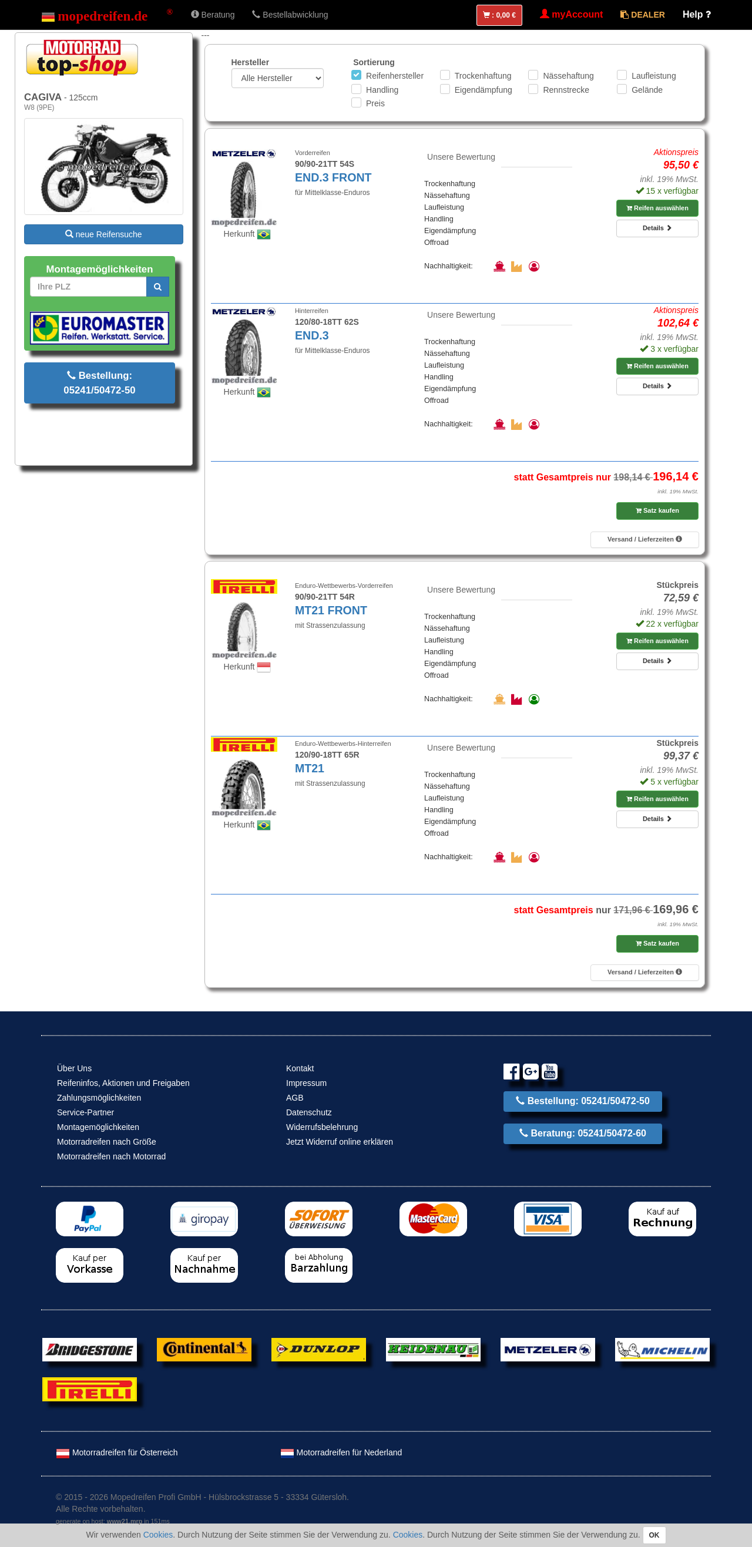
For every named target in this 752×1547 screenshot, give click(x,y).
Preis (375, 103)
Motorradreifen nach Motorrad (111, 1156)
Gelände (647, 90)
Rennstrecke (566, 90)
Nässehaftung (568, 75)
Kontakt (300, 1068)
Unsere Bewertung (461, 157)
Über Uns (74, 1068)
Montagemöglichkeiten (98, 1127)
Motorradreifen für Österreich (117, 1452)
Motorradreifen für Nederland (341, 1452)
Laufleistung (654, 75)
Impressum (306, 1083)
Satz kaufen (657, 510)
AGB (295, 1097)
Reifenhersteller (395, 75)
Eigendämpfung (483, 90)
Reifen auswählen (657, 207)
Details (657, 227)
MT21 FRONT (331, 610)
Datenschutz (309, 1112)
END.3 (312, 335)
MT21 (309, 768)
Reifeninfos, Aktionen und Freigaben (123, 1083)
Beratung (213, 14)
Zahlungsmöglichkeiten (99, 1097)
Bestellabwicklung (290, 14)
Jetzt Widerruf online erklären (339, 1141)
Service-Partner (85, 1112)
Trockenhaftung (483, 75)
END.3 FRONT (333, 177)
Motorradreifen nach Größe (106, 1141)
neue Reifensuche (103, 234)
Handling (382, 90)
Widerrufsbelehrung (322, 1127)
